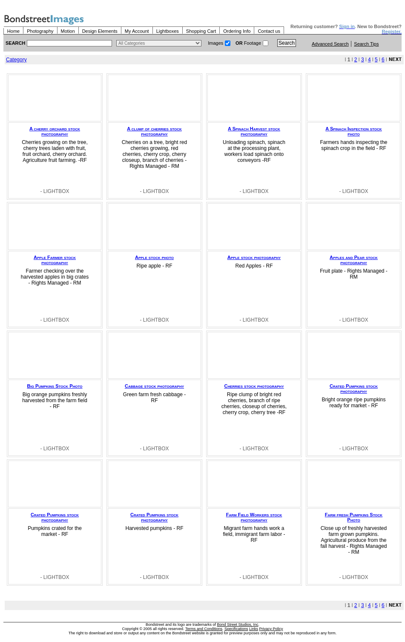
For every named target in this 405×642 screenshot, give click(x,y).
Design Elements (100, 31)
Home (13, 31)
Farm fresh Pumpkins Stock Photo (353, 517)
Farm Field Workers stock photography (254, 517)
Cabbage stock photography (154, 386)
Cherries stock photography (254, 386)
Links (253, 629)
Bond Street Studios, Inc (238, 624)
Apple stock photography (254, 257)
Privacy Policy (271, 629)
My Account (137, 31)
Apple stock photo (154, 257)
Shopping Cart (201, 31)
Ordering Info (236, 31)
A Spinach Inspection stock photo (353, 131)
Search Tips (366, 43)
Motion (68, 31)
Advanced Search (330, 43)
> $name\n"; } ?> (158, 43)
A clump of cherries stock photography (154, 131)
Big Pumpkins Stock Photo (55, 386)
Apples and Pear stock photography (354, 260)
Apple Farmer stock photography (55, 260)
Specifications (236, 629)
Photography (40, 31)
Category (16, 60)
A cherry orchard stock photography (54, 131)
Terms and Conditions (203, 629)
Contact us (269, 31)
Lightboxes (167, 31)
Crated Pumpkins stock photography (354, 388)
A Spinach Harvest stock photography (254, 131)
